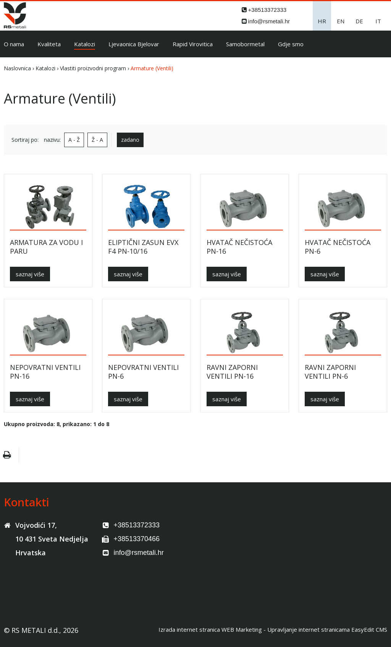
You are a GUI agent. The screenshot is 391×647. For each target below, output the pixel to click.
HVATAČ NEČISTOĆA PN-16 (239, 246)
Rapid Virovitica (193, 44)
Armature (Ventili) (152, 68)
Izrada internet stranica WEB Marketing (210, 629)
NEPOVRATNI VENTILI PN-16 (45, 371)
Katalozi (84, 44)
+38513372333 (267, 9)
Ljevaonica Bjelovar (133, 44)
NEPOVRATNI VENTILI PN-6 (143, 371)
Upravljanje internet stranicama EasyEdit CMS (327, 629)
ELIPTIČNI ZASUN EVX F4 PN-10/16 (143, 246)
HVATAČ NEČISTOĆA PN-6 (337, 246)
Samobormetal (245, 44)
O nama (14, 44)
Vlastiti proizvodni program (93, 68)
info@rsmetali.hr (269, 21)
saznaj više (30, 274)
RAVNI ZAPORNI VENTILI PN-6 (330, 371)
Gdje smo (291, 44)
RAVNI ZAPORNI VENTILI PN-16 (232, 371)
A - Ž (74, 139)
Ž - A (97, 139)
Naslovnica (17, 68)
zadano (130, 139)
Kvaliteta (49, 44)
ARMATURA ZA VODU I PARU (46, 246)
